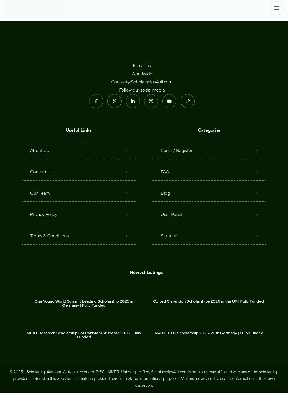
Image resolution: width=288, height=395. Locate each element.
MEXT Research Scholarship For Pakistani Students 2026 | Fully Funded (84, 335)
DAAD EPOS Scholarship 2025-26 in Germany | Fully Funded (208, 333)
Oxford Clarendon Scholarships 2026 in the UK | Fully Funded (208, 301)
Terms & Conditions (49, 236)
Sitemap (169, 236)
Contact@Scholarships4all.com (141, 82)
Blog (165, 193)
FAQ (165, 172)
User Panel (171, 214)
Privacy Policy (43, 214)
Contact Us (41, 172)
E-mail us (142, 66)
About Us (39, 150)
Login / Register (177, 150)
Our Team (40, 193)
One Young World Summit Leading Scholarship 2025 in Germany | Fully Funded (83, 303)
